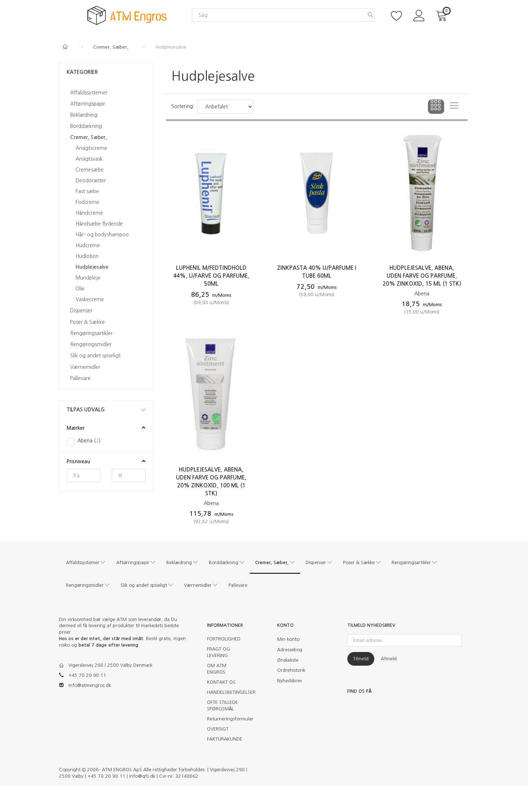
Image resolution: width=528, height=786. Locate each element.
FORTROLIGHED (223, 639)
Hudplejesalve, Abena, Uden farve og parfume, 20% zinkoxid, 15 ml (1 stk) (422, 275)
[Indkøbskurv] (442, 15)
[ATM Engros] (127, 15)
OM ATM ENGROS (216, 668)
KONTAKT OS (221, 682)
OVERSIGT (218, 729)
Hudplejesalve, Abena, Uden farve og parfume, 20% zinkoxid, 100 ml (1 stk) (211, 481)
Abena (421, 293)
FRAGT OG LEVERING (218, 652)
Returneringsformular (227, 718)
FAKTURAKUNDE (224, 739)
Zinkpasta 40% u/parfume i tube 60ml (316, 271)
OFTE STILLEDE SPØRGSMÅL (222, 705)
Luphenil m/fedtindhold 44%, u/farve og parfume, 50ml (211, 275)
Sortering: (182, 106)
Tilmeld (361, 658)
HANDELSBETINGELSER (227, 692)
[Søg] (370, 15)
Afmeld (389, 658)
